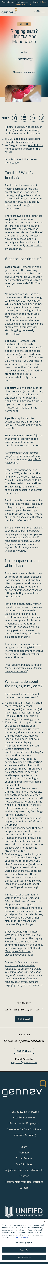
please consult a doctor (18, 917)
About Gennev (24, 1158)
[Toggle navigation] (39, 11)
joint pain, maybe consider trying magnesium (22, 742)
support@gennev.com (24, 1062)
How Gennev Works (24, 1117)
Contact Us (24, 1050)
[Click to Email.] (33, 118)
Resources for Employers (24, 1123)
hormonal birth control (21, 654)
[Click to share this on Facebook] (15, 118)
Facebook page (14, 948)
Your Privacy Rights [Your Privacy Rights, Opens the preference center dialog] (24, 1242)
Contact (24, 1176)
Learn (24, 1146)
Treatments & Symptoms (24, 1111)
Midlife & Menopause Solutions (22, 949)
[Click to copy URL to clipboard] (42, 118)
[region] (24, 1240)
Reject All (24, 1250)
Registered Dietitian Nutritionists (24, 1170)
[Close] (44, 1221)
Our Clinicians (24, 1164)
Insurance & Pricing (24, 1135)
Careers (24, 1187)
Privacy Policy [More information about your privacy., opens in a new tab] (22, 1237)
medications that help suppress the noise (24, 829)
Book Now (24, 1019)
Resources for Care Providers (24, 1129)
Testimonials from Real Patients (24, 1181)
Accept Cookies (24, 1257)
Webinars (24, 1152)
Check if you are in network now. (31, 3)
